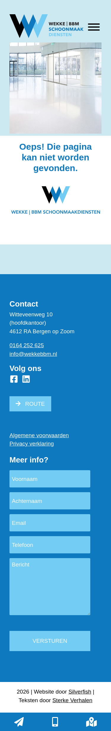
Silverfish (79, 692)
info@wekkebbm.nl (33, 354)
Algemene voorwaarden (39, 435)
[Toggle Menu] (94, 27)
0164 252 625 (26, 345)
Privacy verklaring (31, 444)
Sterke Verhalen (72, 700)
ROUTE (35, 404)
